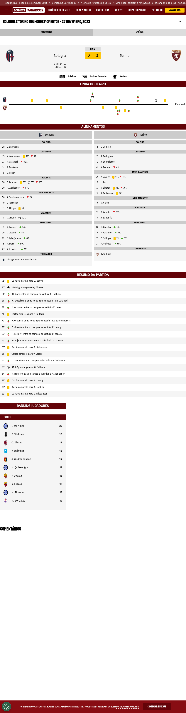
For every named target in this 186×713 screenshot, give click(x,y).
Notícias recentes (59, 10)
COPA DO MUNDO (137, 10)
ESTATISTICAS (46, 32)
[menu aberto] (6, 10)
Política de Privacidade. (127, 706)
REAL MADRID (83, 10)
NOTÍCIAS (139, 32)
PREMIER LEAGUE (161, 10)
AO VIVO (119, 10)
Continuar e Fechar (157, 706)
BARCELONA (102, 10)
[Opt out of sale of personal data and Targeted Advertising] (6, 706)
